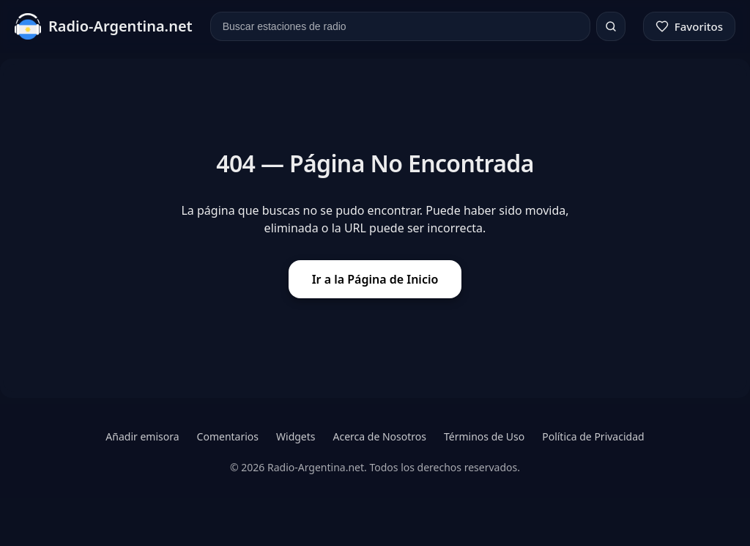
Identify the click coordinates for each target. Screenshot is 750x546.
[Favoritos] (689, 26)
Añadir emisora (142, 436)
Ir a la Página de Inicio (375, 279)
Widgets (296, 436)
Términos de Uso (484, 436)
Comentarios (228, 436)
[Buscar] (610, 26)
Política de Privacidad (593, 436)
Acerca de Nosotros (379, 436)
